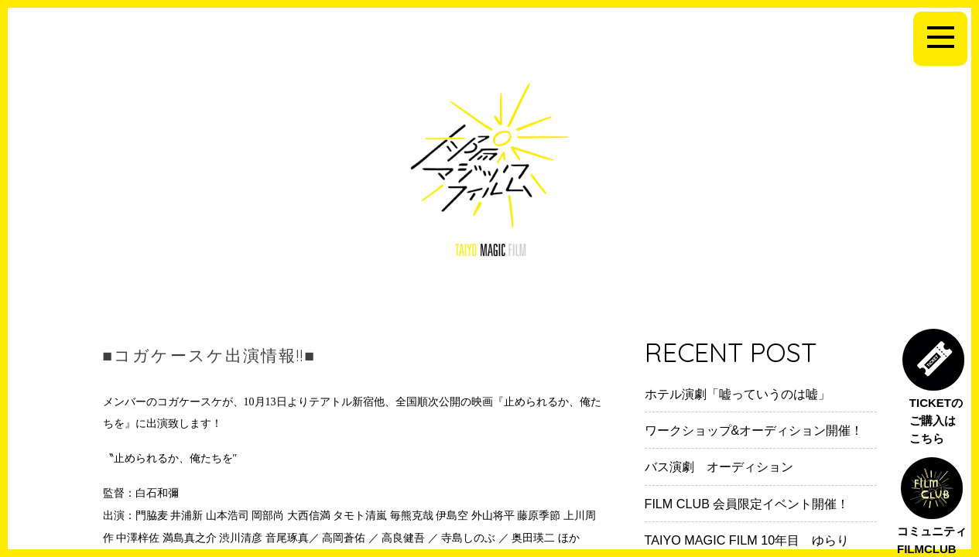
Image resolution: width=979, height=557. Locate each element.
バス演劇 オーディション (719, 466)
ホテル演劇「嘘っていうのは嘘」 (737, 394)
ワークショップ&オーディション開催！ (754, 430)
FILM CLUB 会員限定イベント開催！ (747, 504)
